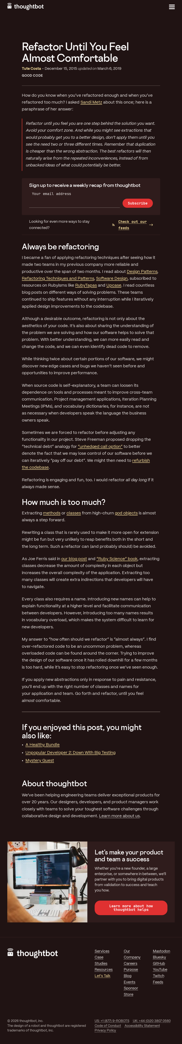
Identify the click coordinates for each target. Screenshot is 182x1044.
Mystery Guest (39, 761)
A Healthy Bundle (42, 745)
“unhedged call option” (100, 447)
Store (128, 994)
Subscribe (137, 203)
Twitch (158, 976)
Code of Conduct (108, 1025)
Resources (104, 970)
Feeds (158, 982)
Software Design (112, 279)
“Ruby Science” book (117, 559)
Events (129, 982)
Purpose (131, 970)
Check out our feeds (129, 224)
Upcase (113, 285)
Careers (130, 964)
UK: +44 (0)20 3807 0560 (152, 1021)
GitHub (159, 964)
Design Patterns (142, 272)
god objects (126, 513)
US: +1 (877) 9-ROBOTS (112, 1021)
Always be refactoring (60, 246)
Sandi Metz (91, 102)
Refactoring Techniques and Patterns (58, 279)
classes (74, 513)
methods (51, 513)
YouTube (160, 970)
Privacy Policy (105, 1030)
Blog (127, 976)
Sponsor (131, 988)
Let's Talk (102, 976)
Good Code (32, 75)
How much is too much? (63, 502)
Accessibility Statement (142, 1025)
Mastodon (161, 951)
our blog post (74, 559)
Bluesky (159, 957)
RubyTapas (86, 285)
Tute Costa (31, 69)
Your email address (51, 193)
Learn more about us (119, 816)
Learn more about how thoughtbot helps (131, 908)
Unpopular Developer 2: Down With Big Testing (70, 753)
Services (102, 951)
